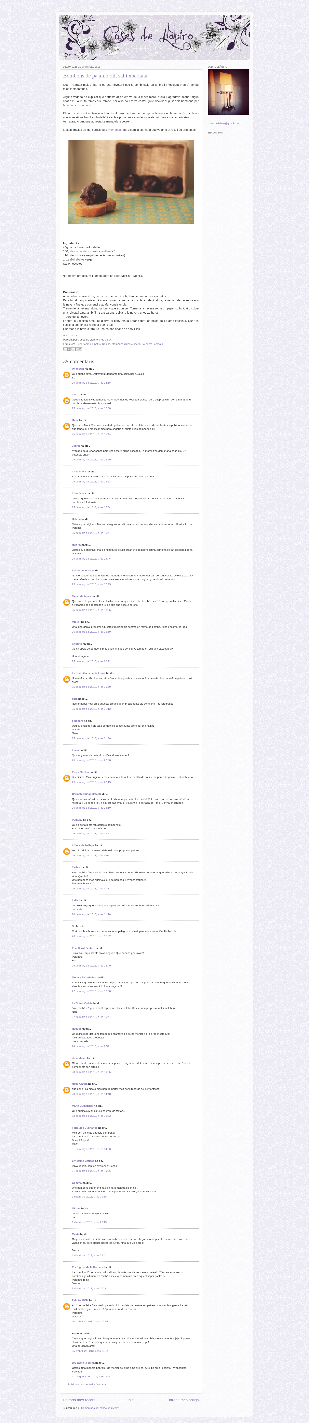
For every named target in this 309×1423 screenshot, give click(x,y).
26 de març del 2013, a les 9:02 (90, 855)
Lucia (75, 750)
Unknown (78, 368)
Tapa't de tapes (81, 596)
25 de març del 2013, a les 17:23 (91, 584)
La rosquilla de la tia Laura (88, 673)
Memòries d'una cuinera (126, 343)
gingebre (77, 720)
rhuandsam (79, 1058)
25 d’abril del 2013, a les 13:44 (90, 1350)
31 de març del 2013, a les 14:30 (91, 1149)
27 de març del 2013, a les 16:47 (91, 1016)
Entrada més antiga (183, 1400)
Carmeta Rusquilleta (85, 793)
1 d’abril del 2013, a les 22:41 (89, 1255)
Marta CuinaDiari (82, 1105)
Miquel (76, 621)
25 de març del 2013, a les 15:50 (91, 459)
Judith (76, 445)
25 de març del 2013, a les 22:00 (91, 760)
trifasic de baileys (83, 845)
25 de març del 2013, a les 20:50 (91, 686)
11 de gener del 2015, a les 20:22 (92, 1376)
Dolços (106, 343)
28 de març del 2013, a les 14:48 (91, 1094)
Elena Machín (80, 772)
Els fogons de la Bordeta (87, 1267)
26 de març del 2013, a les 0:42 (90, 833)
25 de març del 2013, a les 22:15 (91, 782)
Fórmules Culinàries (85, 1127)
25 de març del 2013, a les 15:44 (91, 434)
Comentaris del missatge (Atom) (100, 1407)
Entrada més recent (79, 1400)
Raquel (76, 1028)
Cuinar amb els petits (88, 343)
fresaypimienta (81, 570)
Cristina (77, 643)
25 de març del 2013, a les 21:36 (91, 738)
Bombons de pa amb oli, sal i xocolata (105, 76)
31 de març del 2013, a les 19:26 (91, 1170)
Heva (75, 420)
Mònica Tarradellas (84, 977)
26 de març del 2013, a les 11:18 (91, 914)
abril (75, 698)
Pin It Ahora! (70, 335)
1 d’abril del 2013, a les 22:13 (89, 1222)
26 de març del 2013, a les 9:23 (90, 888)
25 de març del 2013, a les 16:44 (91, 532)
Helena (76, 519)
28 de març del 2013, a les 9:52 (90, 1046)
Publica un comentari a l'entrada (87, 1384)
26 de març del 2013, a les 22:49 (91, 965)
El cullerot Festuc (83, 948)
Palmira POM (80, 1300)
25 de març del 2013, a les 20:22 (91, 661)
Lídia (75, 900)
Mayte (75, 1234)
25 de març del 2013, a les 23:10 (91, 807)
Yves (75, 394)
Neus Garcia (79, 1083)
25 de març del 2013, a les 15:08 (91, 408)
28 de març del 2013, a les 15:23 (91, 1115)
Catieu (76, 867)
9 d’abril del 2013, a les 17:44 (89, 1288)
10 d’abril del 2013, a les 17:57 (90, 1321)
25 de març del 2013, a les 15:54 (91, 507)
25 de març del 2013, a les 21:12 (91, 708)
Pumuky (77, 819)
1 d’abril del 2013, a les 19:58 (89, 1196)
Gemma (77, 1182)
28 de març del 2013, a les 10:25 (91, 1071)
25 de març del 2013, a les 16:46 (91, 558)
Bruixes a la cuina (83, 1362)
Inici (131, 1400)
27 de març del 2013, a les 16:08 (91, 991)
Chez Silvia (79, 471)
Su (73, 926)
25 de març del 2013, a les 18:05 (91, 609)
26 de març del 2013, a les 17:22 (91, 936)
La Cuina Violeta (82, 1003)
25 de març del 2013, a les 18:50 (91, 631)
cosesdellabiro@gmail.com (224, 123)
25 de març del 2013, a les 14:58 (91, 382)
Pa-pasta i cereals (152, 343)
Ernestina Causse (83, 1160)
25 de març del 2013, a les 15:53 (91, 481)
